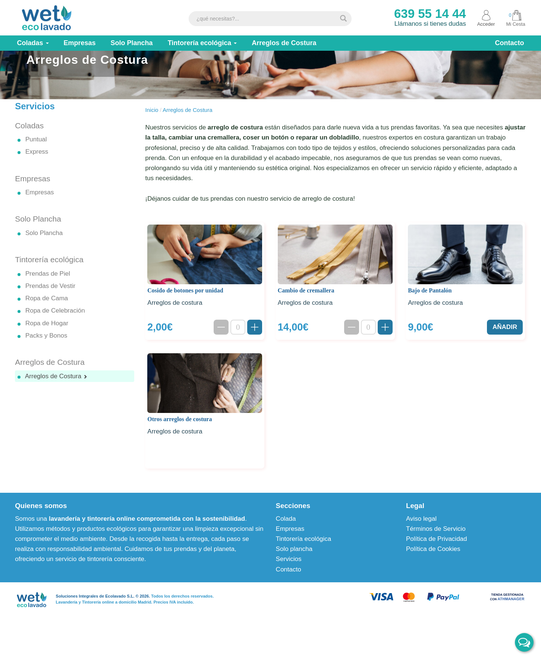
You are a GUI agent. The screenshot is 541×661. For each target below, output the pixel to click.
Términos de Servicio (436, 559)
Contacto (288, 599)
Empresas (290, 559)
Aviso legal (421, 548)
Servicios (289, 589)
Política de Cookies (433, 579)
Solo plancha (294, 579)
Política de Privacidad (436, 569)
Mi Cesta (515, 18)
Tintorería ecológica (303, 569)
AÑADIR (505, 357)
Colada (286, 548)
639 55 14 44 (430, 14)
